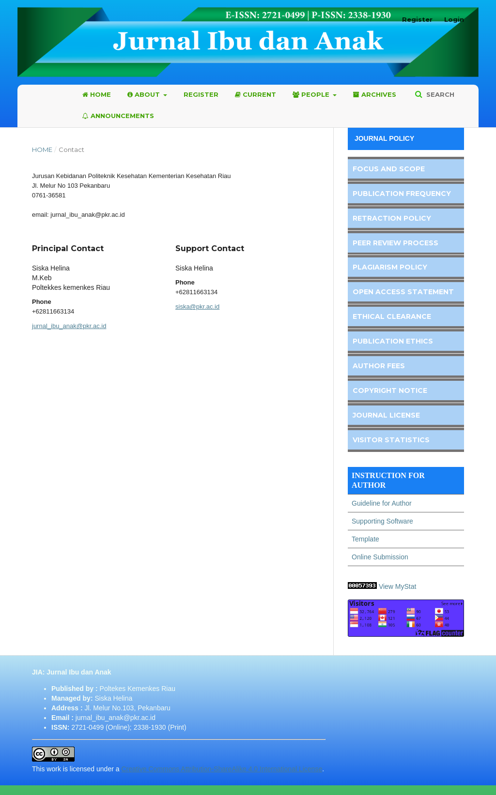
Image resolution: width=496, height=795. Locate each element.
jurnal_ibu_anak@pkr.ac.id (69, 326)
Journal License (386, 415)
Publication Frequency (402, 193)
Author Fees (379, 365)
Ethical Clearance (392, 316)
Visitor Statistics (391, 439)
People (312, 94)
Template (365, 539)
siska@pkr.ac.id (197, 306)
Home (96, 94)
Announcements (118, 116)
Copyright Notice (390, 390)
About (144, 94)
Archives (374, 94)
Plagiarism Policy (390, 267)
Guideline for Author (382, 503)
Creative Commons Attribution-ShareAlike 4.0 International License (221, 769)
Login (454, 19)
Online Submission (380, 557)
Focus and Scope (389, 169)
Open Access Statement (403, 291)
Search (439, 94)
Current (255, 94)
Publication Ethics (393, 341)
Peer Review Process (395, 243)
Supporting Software (382, 521)
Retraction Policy (392, 218)
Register (201, 94)
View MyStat (398, 586)
